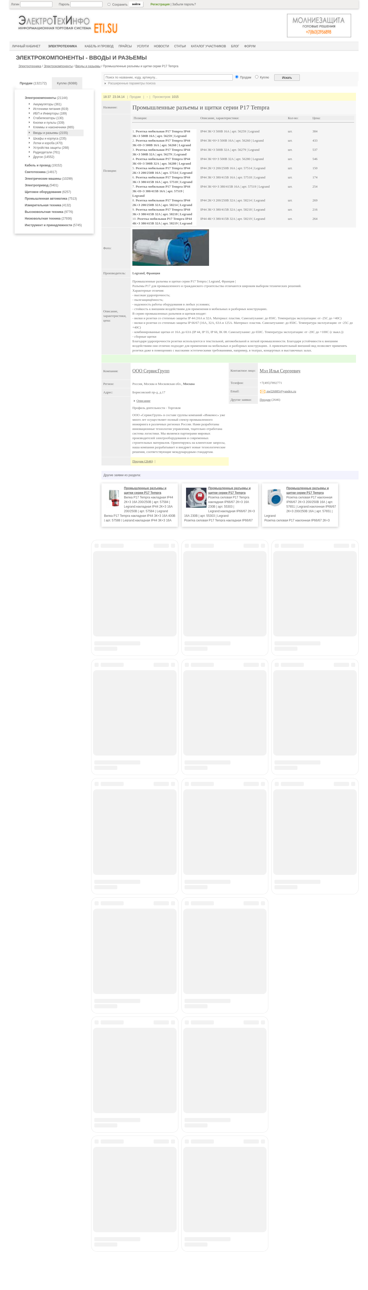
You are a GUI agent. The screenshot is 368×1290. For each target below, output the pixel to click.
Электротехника (29, 66)
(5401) (41, 185)
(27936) (48, 218)
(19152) (43, 165)
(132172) (33, 83)
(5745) (53, 225)
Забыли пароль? (184, 4)
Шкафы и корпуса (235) (49, 138)
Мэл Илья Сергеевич (280, 370)
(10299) (49, 178)
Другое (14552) (43, 157)
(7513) (51, 198)
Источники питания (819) (50, 109)
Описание (143, 401)
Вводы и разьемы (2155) (50, 133)
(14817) (41, 172)
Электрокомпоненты (58, 66)
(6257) (48, 192)
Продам (265, 400)
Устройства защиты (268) (51, 148)
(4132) (48, 205)
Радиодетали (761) (46, 152)
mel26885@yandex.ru (278, 391)
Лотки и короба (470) (48, 143)
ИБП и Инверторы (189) (50, 113)
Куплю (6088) (67, 83)
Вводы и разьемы (87, 66)
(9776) (49, 212)
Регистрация (160, 4)
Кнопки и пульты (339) (48, 122)
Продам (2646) (142, 461)
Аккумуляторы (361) (47, 104)
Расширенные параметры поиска (129, 83)
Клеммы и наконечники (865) (53, 127)
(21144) (46, 98)
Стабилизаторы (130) (48, 118)
